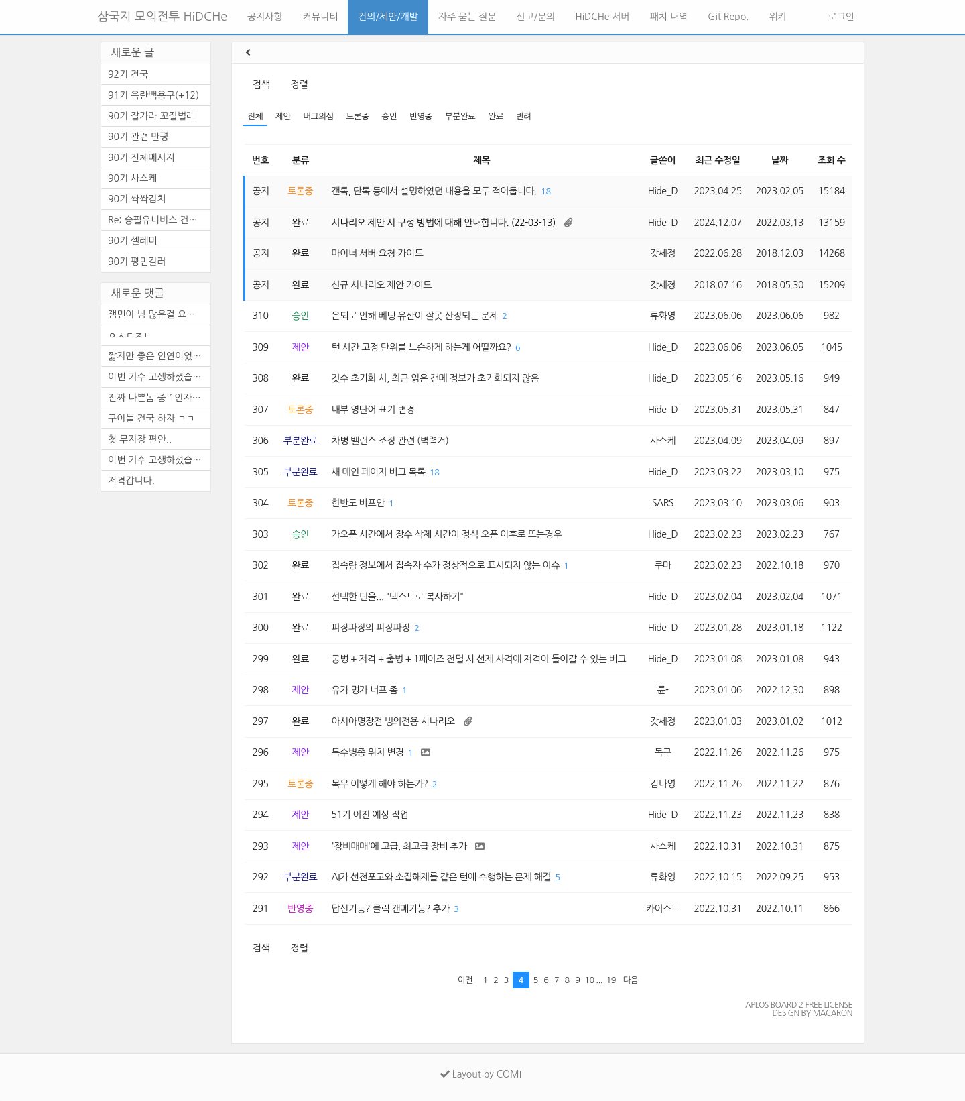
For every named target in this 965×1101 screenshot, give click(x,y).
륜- (662, 690)
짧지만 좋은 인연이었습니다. (159, 356)
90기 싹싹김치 (137, 199)
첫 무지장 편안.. (140, 439)
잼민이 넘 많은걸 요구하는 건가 (159, 314)
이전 (465, 980)
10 (589, 980)
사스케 (663, 440)
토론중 (357, 116)
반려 (523, 116)
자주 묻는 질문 (467, 16)
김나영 (663, 784)
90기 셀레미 (132, 240)
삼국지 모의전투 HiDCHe (162, 17)
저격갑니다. (131, 480)
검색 (261, 84)
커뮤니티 (320, 16)
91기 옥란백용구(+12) (153, 95)
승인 (389, 116)
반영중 (420, 116)
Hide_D (663, 191)
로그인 (840, 16)
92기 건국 (128, 74)
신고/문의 (536, 16)
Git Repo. (728, 16)
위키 (777, 16)
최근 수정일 (718, 160)
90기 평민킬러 (137, 261)
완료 (495, 116)
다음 (631, 980)
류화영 (663, 316)
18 (545, 191)
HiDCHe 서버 (603, 16)
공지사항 (265, 16)
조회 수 (831, 160)
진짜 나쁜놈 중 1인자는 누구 (159, 397)
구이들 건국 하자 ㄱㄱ (151, 418)
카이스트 (663, 908)
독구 (662, 752)
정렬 (299, 84)
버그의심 (318, 116)
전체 (255, 116)
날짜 (779, 160)
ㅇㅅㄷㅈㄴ (130, 335)
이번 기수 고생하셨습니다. (159, 377)
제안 (283, 116)
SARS (662, 503)
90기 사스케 (132, 178)
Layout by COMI (480, 1074)
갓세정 (663, 253)
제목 (481, 160)
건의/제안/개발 (387, 16)
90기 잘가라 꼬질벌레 (151, 116)
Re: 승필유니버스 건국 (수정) (159, 220)
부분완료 (460, 116)
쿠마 (662, 565)
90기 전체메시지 (141, 157)
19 (611, 980)
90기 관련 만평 (138, 136)
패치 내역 (669, 16)
